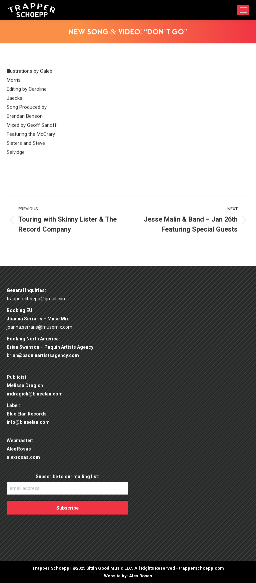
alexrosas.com (23, 457)
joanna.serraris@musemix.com (39, 327)
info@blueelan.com (28, 422)
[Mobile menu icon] (243, 10)
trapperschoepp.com (201, 568)
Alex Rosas (140, 575)
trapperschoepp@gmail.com (37, 298)
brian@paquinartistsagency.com (43, 355)
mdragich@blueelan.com (35, 393)
